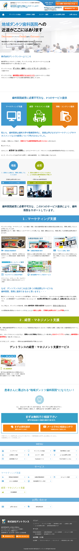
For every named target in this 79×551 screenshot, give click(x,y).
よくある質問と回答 (59, 14)
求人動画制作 (14, 492)
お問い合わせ (73, 14)
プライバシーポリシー (45, 540)
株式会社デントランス (5, 6)
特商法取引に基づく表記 (67, 540)
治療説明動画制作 (39, 477)
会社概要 (35, 540)
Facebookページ (39, 459)
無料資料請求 (39, 506)
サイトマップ (56, 540)
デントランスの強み (15, 14)
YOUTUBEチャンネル (65, 459)
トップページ (13, 451)
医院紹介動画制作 (13, 477)
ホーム (3, 14)
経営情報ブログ (13, 459)
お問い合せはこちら (22, 536)
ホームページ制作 (65, 477)
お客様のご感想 (30, 14)
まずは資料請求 (21, 428)
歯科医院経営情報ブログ (53, 525)
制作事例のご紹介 (65, 451)
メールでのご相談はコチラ (58, 428)
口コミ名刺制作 (13, 481)
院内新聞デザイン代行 (39, 481)
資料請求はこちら (70, 9)
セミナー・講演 (43, 14)
